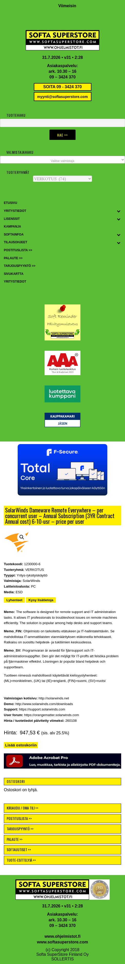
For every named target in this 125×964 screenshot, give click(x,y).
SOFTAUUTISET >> (19, 849)
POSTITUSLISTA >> (19, 818)
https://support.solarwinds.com (42, 709)
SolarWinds (31, 581)
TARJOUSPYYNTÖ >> (20, 828)
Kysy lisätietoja (40, 600)
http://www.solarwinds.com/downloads (44, 704)
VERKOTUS (34, 570)
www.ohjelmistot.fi (63, 936)
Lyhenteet (14, 600)
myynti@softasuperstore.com (62, 97)
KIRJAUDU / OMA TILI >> (22, 807)
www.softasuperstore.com (62, 942)
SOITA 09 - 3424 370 (62, 87)
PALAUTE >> (15, 839)
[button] (62, 469)
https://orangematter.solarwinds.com (51, 715)
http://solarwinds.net (54, 698)
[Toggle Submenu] (118, 211)
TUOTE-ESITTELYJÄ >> (21, 860)
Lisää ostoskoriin (21, 745)
